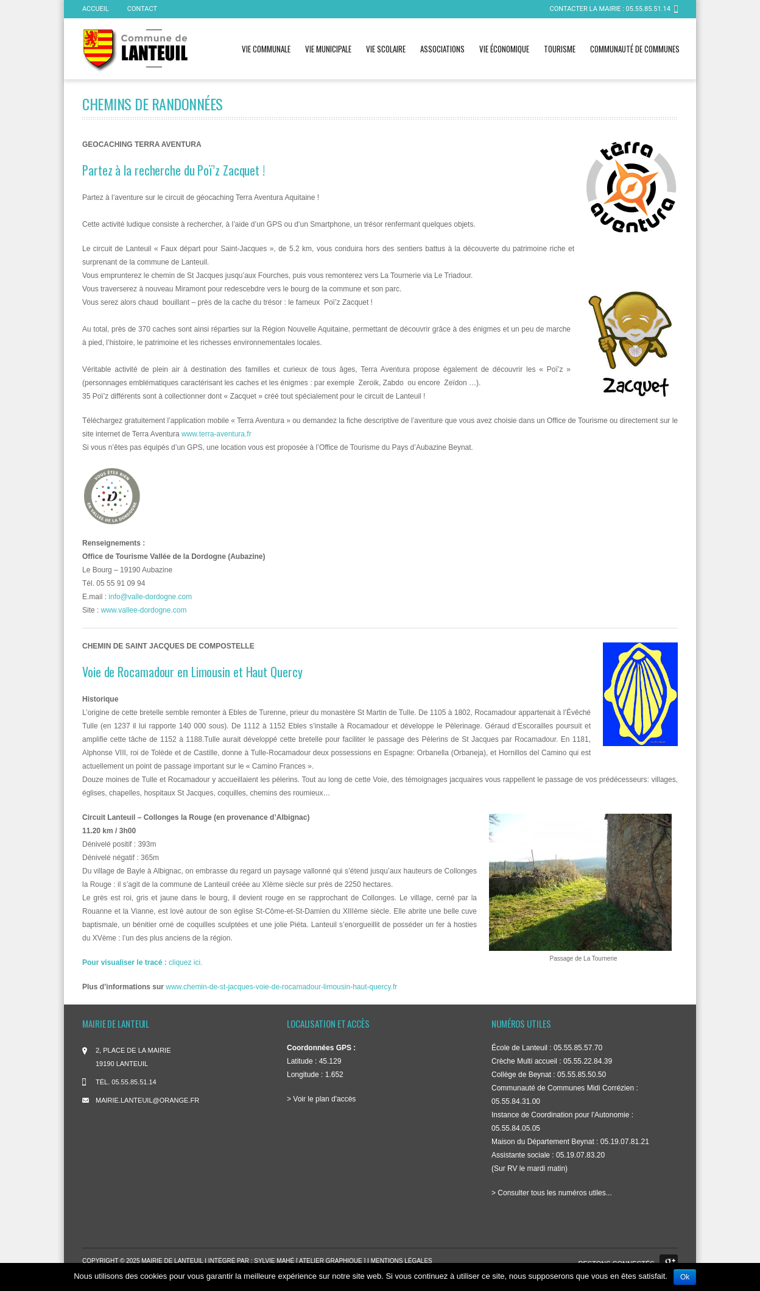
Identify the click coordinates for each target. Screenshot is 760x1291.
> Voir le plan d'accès (321, 1099)
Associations (442, 49)
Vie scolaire (386, 49)
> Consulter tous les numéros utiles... (551, 1193)
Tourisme (559, 49)
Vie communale (266, 49)
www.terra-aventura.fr (216, 434)
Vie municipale (328, 49)
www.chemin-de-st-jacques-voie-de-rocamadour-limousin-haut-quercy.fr (281, 987)
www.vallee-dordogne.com (144, 610)
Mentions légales (401, 1260)
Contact (142, 9)
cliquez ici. (142, 962)
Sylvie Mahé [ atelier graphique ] (310, 1260)
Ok (684, 1277)
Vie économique (504, 49)
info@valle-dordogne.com (150, 596)
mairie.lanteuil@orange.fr (147, 1100)
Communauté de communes (635, 49)
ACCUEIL (95, 9)
